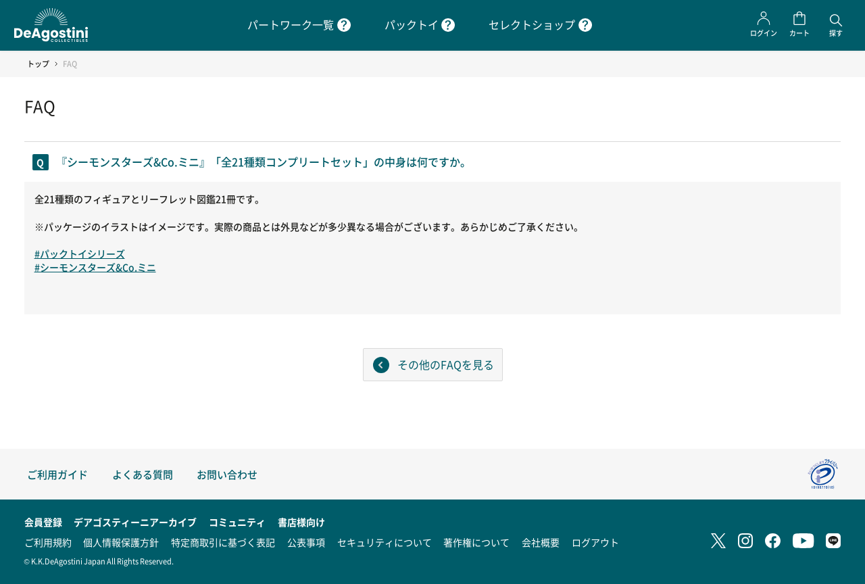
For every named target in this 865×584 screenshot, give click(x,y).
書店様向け (301, 522)
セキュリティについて (384, 542)
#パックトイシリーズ (79, 253)
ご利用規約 (48, 542)
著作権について (476, 542)
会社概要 (541, 542)
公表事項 (306, 542)
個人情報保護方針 (121, 542)
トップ (38, 64)
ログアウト (595, 542)
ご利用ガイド (57, 474)
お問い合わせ (227, 474)
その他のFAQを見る (445, 364)
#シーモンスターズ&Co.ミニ (95, 267)
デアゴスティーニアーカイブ (135, 522)
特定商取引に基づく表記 (223, 542)
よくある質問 (142, 474)
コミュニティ (237, 522)
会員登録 (43, 522)
